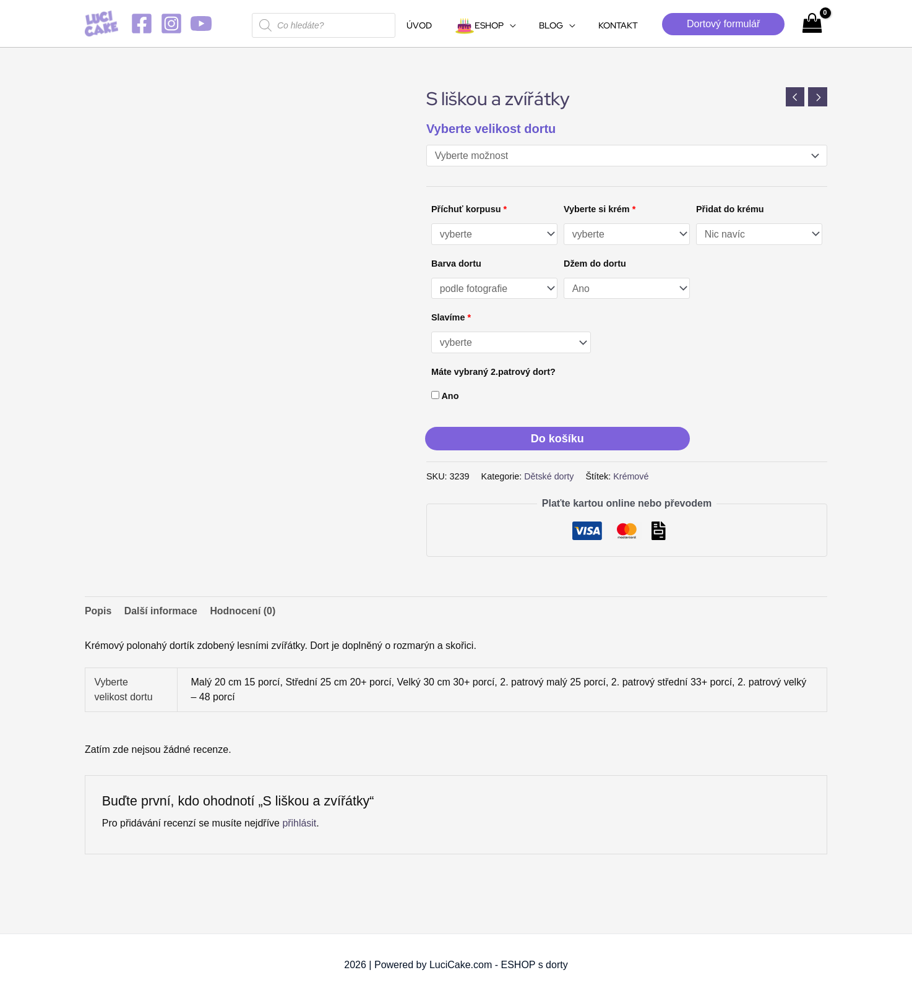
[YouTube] (201, 23)
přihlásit (299, 823)
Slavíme (451, 318)
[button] (723, 24)
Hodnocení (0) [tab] (244, 611)
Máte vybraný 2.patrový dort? (493, 372)
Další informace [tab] (161, 611)
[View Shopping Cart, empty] (812, 23)
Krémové (632, 477)
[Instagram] (171, 23)
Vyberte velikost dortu (491, 128)
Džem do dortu (595, 263)
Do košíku (557, 438)
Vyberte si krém (599, 209)
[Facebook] (142, 23)
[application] (524, 25)
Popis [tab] (98, 611)
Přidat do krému (730, 209)
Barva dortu (456, 263)
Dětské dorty (549, 477)
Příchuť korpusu (469, 209)
